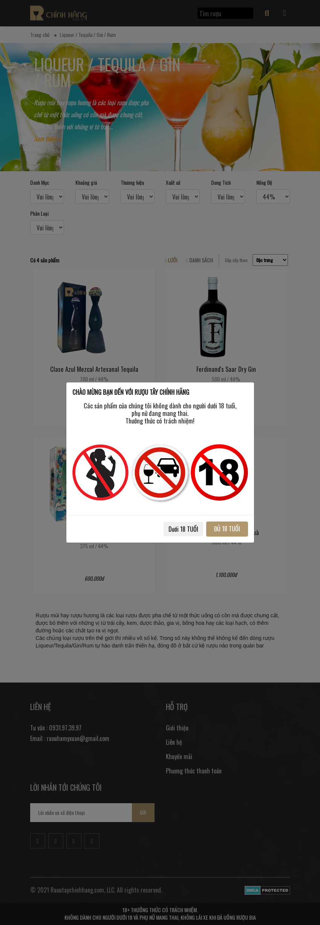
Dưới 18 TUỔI (183, 529)
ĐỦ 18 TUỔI (227, 528)
